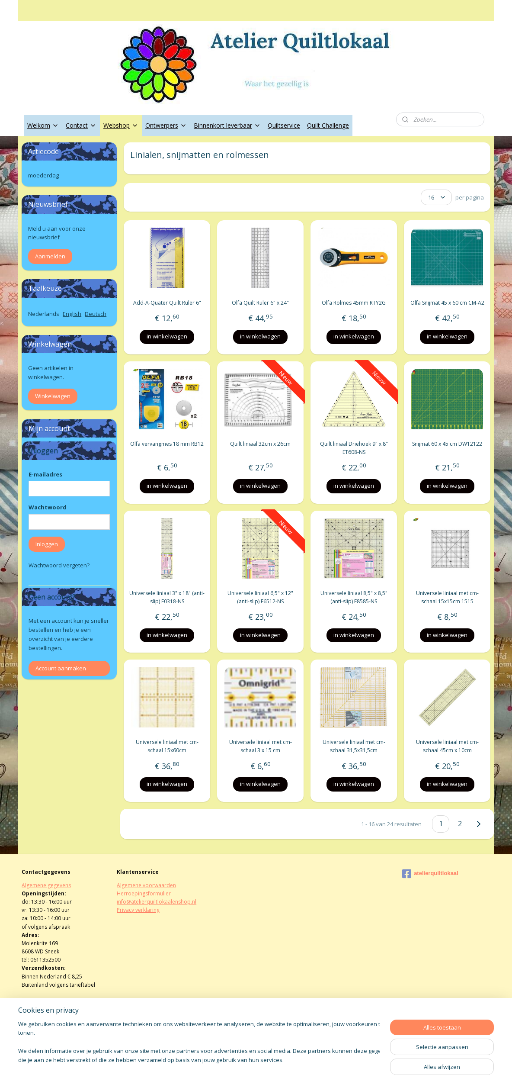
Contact (81, 125)
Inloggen (46, 544)
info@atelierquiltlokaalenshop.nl (156, 901)
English (72, 314)
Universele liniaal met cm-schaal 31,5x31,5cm (353, 746)
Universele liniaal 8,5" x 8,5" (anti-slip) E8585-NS (353, 597)
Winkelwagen (52, 396)
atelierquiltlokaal (430, 874)
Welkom (43, 125)
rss (246, 1059)
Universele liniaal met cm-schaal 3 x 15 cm (260, 746)
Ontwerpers (166, 125)
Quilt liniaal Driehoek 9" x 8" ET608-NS (353, 448)
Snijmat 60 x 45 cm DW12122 (447, 443)
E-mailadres (45, 474)
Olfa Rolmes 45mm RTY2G (354, 302)
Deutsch (95, 314)
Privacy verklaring (138, 910)
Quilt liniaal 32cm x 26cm (260, 443)
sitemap (228, 1059)
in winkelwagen (167, 336)
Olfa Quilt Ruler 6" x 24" (260, 302)
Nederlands (43, 314)
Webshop (120, 125)
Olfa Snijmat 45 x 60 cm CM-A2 (447, 302)
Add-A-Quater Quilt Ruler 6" (167, 302)
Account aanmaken (60, 668)
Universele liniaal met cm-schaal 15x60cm (166, 746)
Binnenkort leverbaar (227, 125)
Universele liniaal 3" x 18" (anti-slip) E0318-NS (167, 597)
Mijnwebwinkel (354, 1059)
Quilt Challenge (328, 125)
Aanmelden (50, 256)
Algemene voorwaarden (146, 885)
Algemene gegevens (46, 885)
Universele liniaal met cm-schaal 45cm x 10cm (447, 746)
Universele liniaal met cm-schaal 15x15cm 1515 (447, 597)
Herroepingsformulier (144, 893)
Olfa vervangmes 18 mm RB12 (167, 443)
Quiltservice (284, 125)
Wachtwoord (48, 507)
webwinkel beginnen (279, 1059)
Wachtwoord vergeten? (59, 565)
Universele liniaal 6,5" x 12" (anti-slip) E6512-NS (260, 597)
